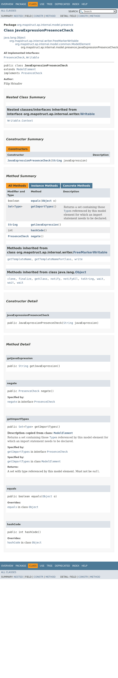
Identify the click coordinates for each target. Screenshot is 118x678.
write (79, 259)
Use (42, 4)
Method (51, 16)
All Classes (8, 10)
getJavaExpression (44, 224)
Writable (32, 57)
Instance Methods (44, 185)
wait (100, 278)
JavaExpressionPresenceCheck (29, 160)
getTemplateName (19, 259)
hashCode (37, 230)
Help (84, 4)
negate (36, 236)
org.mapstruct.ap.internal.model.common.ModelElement (52, 44)
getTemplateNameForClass (53, 259)
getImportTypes (42, 206)
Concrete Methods (76, 185)
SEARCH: (73, 11)
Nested (18, 16)
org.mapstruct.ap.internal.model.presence (45, 24)
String (57, 160)
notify (55, 278)
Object (47, 200)
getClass (41, 278)
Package (21, 4)
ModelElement (26, 69)
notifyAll (70, 278)
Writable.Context (20, 120)
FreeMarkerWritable (90, 252)
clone (11, 278)
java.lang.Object (14, 37)
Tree (50, 4)
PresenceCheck (14, 57)
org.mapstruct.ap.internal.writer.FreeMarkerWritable (44, 40)
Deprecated (62, 4)
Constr (38, 16)
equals (36, 200)
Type (17, 206)
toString (87, 278)
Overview (7, 4)
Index (75, 4)
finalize (25, 278)
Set (10, 206)
